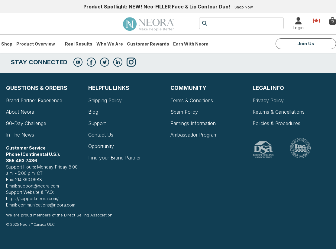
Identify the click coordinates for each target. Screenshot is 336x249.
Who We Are (109, 43)
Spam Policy (184, 112)
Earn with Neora (190, 43)
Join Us (305, 43)
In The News (20, 135)
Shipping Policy (105, 100)
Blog (93, 112)
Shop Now (243, 7)
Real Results (78, 43)
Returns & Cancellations (279, 112)
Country (316, 20)
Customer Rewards (148, 43)
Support (97, 123)
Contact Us (100, 135)
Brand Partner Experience (34, 100)
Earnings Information (193, 123)
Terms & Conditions (191, 100)
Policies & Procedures (276, 123)
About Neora (20, 112)
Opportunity (101, 146)
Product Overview (35, 43)
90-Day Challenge (26, 123)
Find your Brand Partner (114, 158)
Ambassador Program (194, 135)
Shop (6, 43)
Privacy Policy (268, 100)
